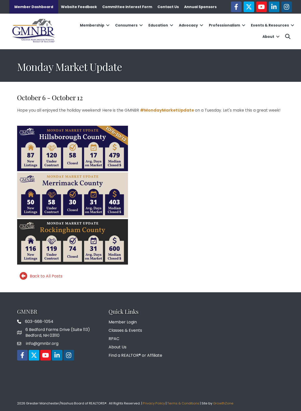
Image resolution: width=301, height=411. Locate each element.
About (268, 36)
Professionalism (224, 25)
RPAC (114, 339)
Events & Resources (270, 25)
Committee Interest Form (127, 6)
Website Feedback (79, 6)
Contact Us (168, 6)
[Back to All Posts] (39, 276)
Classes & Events (125, 330)
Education (158, 25)
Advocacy (188, 25)
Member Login (123, 322)
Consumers (126, 25)
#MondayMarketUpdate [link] (167, 110)
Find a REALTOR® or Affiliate (135, 355)
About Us (117, 347)
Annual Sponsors (200, 6)
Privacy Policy (154, 403)
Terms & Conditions (183, 403)
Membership (92, 25)
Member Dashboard (33, 6)
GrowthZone (223, 403)
